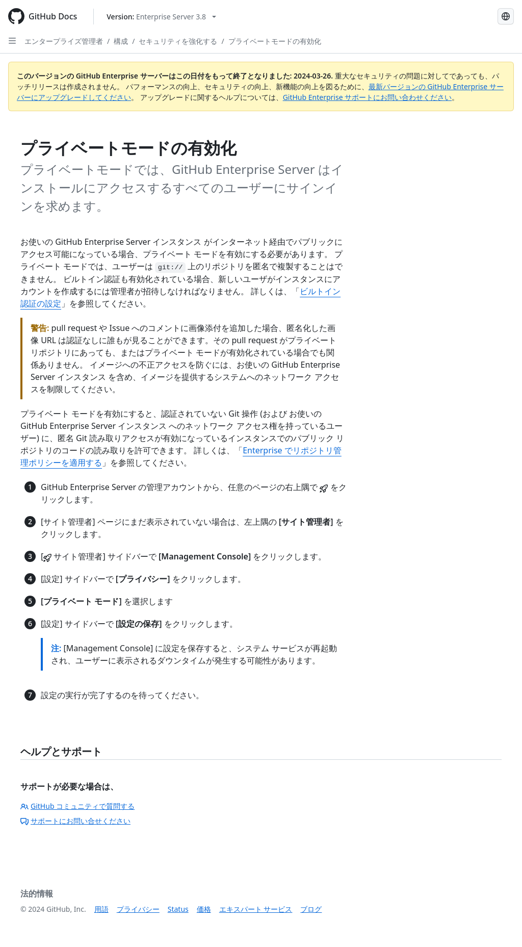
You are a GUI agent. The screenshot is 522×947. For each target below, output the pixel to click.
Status (178, 909)
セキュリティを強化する (178, 41)
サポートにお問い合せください (75, 821)
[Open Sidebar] (12, 41)
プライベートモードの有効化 (274, 41)
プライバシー (138, 909)
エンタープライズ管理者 (63, 41)
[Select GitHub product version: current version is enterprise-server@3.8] (161, 16)
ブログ (311, 909)
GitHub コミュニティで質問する (77, 806)
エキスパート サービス (256, 909)
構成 (121, 41)
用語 (101, 909)
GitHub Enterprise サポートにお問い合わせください (367, 97)
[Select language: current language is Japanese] (506, 16)
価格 (204, 909)
